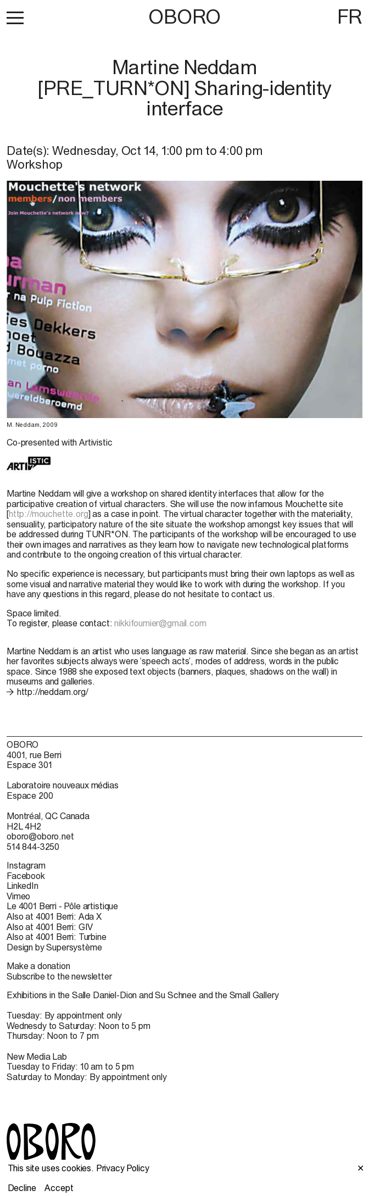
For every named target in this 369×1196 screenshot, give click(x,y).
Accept (58, 1188)
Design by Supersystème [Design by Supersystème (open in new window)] (54, 947)
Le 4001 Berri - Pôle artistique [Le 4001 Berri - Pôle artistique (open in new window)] (62, 906)
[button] (15, 18)
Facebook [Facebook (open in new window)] (26, 876)
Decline (22, 1188)
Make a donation (38, 966)
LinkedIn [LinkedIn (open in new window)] (22, 886)
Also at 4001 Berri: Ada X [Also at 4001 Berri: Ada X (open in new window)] (54, 916)
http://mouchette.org (48, 514)
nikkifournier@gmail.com (160, 623)
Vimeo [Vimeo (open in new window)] (18, 896)
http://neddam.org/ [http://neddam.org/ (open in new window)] (52, 692)
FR (349, 16)
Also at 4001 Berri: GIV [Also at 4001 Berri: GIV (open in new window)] (50, 927)
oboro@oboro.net (40, 836)
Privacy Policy (122, 1168)
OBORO (184, 17)
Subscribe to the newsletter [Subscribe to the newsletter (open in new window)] (59, 976)
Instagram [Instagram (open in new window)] (26, 865)
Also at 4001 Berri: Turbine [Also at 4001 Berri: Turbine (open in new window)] (57, 937)
